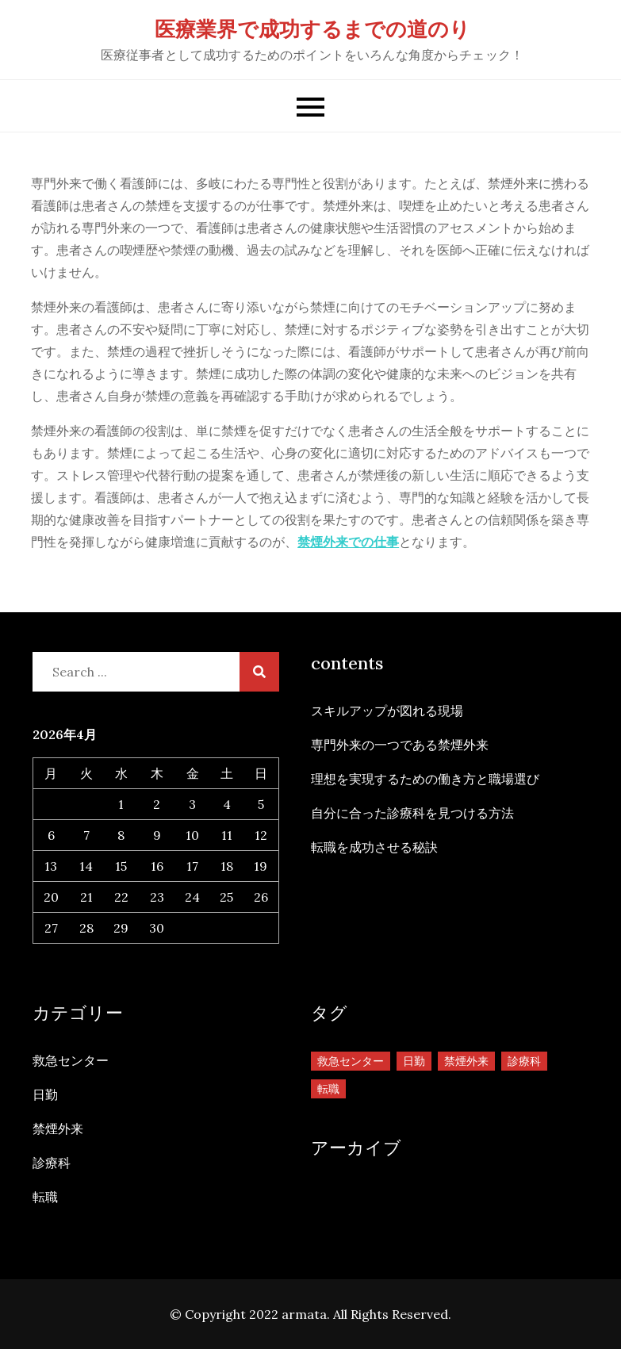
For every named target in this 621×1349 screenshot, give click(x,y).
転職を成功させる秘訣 (374, 847)
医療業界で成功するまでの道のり (312, 29)
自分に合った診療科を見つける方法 (412, 813)
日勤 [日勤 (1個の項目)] (414, 1061)
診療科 (52, 1163)
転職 (45, 1197)
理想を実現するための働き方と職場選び (425, 779)
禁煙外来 (58, 1128)
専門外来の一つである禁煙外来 (400, 745)
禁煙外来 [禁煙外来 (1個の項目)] (466, 1061)
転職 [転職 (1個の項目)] (328, 1089)
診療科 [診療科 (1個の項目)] (524, 1061)
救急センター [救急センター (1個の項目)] (350, 1061)
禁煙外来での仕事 (348, 542)
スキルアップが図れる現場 (387, 711)
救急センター (71, 1060)
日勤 (45, 1094)
